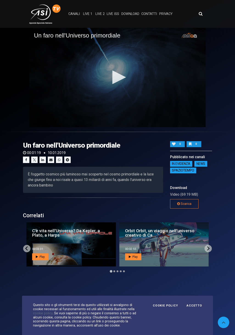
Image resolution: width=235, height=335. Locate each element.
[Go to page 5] (124, 271)
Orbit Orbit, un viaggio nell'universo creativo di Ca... (159, 233)
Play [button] (40, 256)
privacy (166, 14)
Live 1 (87, 14)
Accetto (194, 305)
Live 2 (100, 14)
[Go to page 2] (114, 271)
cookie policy (43, 313)
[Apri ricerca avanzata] (200, 14)
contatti (149, 14)
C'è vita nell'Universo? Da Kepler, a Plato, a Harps (66, 233)
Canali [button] (74, 14)
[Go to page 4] (121, 271)
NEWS (200, 164)
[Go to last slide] (27, 248)
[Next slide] (208, 248)
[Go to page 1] (111, 271)
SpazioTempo (183, 170)
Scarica (184, 204)
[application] (117, 77)
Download (130, 14)
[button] (117, 77)
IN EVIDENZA (181, 164)
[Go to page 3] (117, 271)
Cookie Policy (165, 305)
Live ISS (113, 14)
